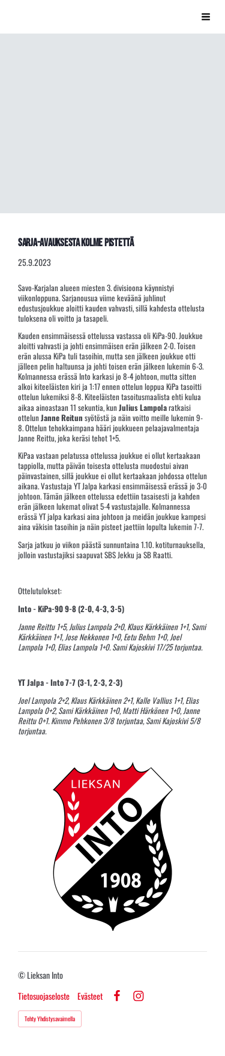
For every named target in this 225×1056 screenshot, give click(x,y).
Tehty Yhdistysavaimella (50, 1018)
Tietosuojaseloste (44, 996)
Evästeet (90, 996)
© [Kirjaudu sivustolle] (22, 975)
